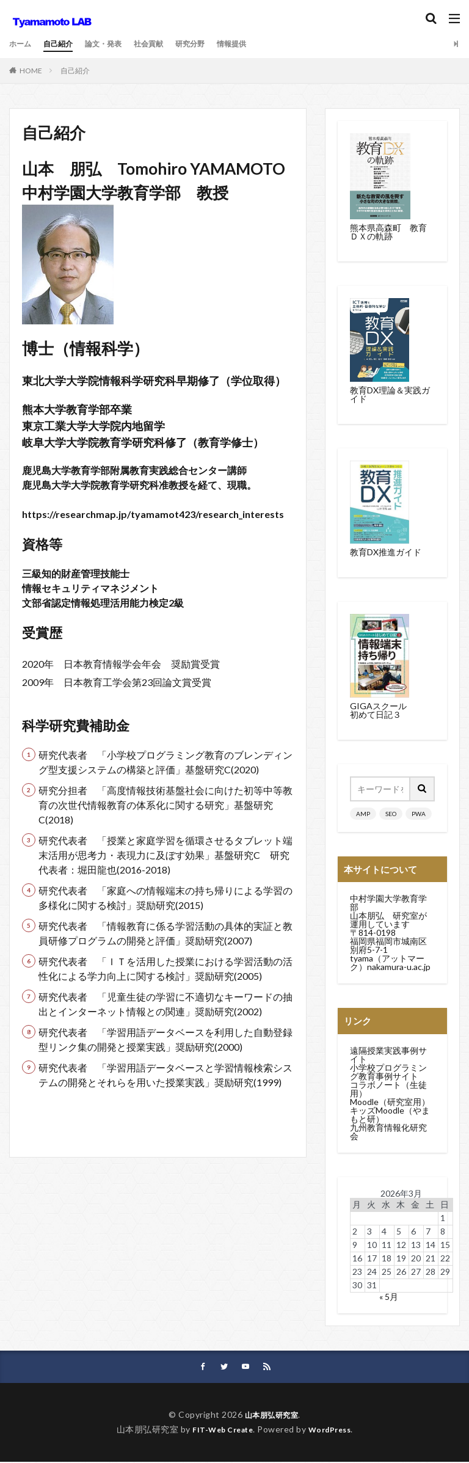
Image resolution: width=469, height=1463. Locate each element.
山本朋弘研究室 (272, 1415)
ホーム (22, 43)
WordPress (334, 1430)
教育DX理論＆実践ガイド (390, 394)
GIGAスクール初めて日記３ (378, 710)
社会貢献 (165, 43)
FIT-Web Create (219, 1430)
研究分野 (212, 43)
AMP (363, 813)
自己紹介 (64, 43)
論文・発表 (114, 43)
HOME (31, 70)
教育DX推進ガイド (385, 552)
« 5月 (388, 1296)
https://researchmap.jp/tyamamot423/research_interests (153, 514)
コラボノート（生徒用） (388, 1088)
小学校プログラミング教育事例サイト (388, 1071)
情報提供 (258, 43)
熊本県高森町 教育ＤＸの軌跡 (388, 231)
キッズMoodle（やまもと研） (390, 1114)
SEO (390, 813)
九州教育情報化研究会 (388, 1131)
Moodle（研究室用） (390, 1101)
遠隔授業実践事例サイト (388, 1054)
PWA (419, 813)
